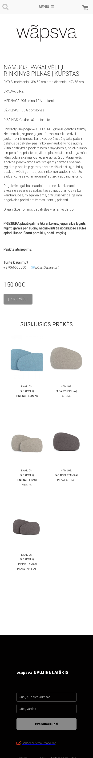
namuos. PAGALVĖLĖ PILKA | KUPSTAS (66, 391)
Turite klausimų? (16, 262)
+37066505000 (15, 267)
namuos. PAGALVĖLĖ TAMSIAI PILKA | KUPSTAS (66, 475)
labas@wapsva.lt (47, 267)
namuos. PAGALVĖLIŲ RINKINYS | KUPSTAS (27, 391)
